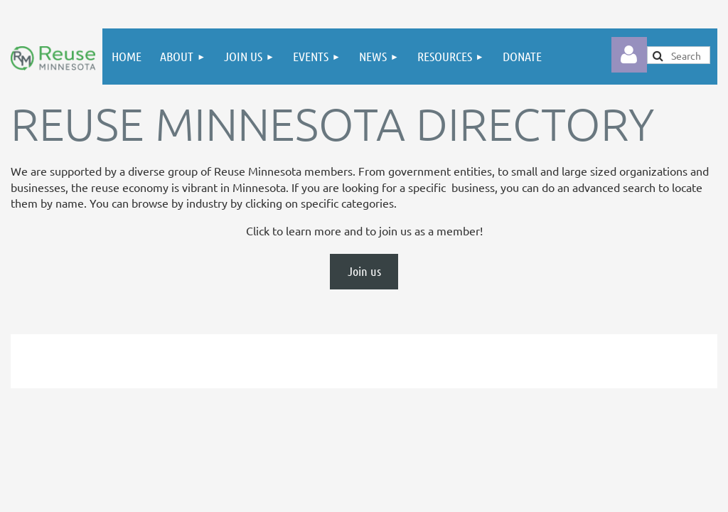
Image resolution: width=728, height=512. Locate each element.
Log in (629, 55)
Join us (364, 271)
